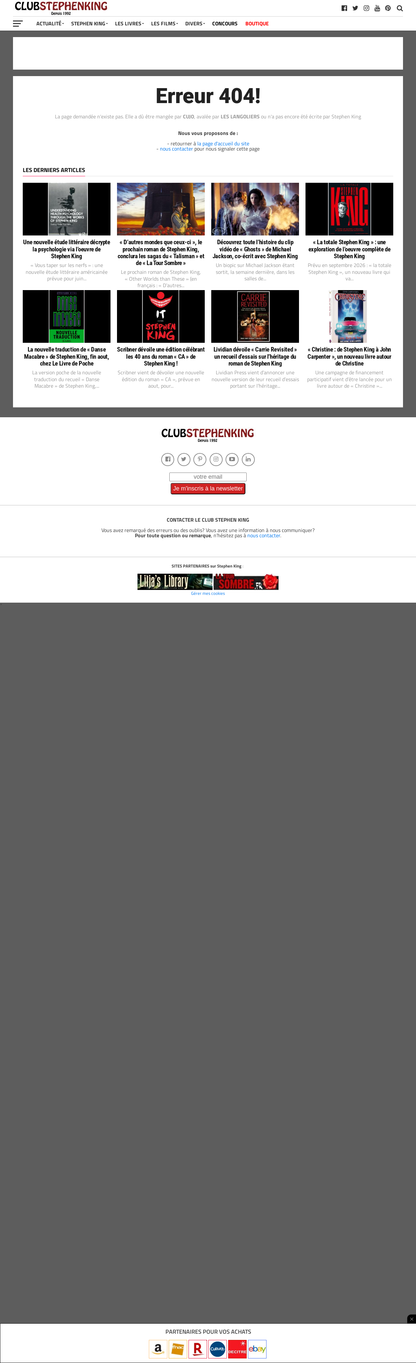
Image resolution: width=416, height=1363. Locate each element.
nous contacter (176, 149)
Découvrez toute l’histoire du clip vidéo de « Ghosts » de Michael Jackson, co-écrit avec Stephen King (255, 249)
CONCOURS (225, 23)
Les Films (163, 23)
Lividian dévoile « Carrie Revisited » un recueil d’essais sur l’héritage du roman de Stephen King (255, 356)
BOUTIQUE (257, 23)
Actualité (48, 23)
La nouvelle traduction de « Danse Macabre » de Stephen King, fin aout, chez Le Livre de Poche (66, 356)
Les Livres (128, 23)
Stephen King (88, 23)
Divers (193, 23)
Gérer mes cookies (208, 593)
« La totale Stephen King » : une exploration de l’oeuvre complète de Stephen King (349, 249)
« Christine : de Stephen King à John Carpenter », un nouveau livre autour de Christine (349, 356)
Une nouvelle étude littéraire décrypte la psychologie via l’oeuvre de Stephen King (66, 249)
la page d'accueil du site (223, 143)
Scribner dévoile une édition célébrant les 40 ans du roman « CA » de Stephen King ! (160, 356)
